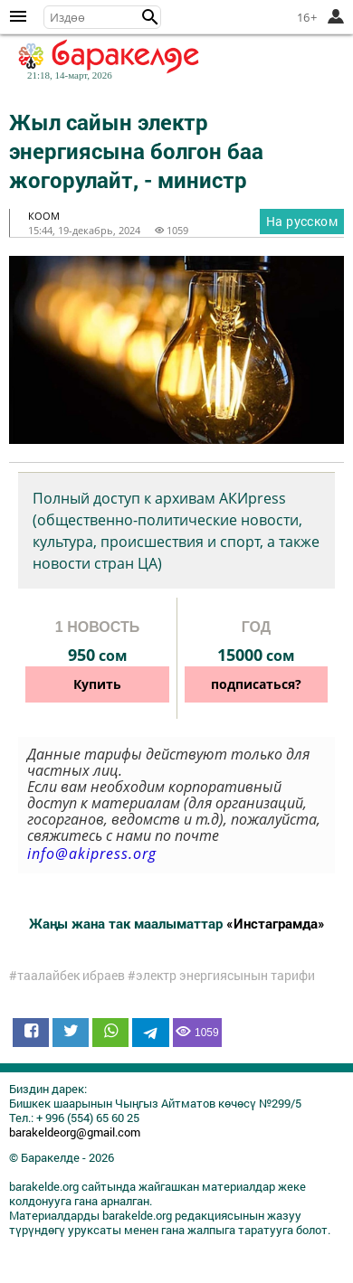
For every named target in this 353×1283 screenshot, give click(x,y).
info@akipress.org (92, 853)
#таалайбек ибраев (67, 975)
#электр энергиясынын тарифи (221, 975)
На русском (302, 221)
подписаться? (256, 684)
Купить (97, 684)
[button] (150, 17)
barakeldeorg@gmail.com (74, 1132)
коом (44, 215)
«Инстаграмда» (275, 923)
